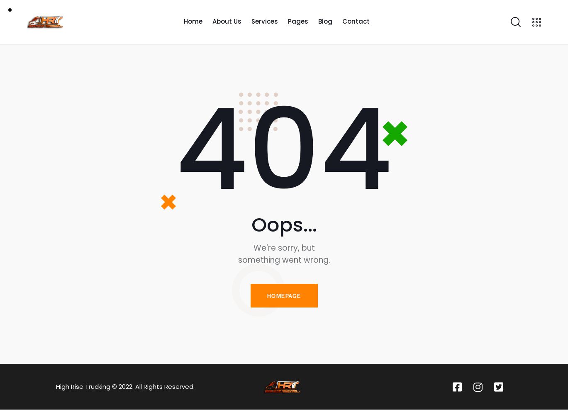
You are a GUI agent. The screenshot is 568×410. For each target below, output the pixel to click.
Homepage (284, 296)
